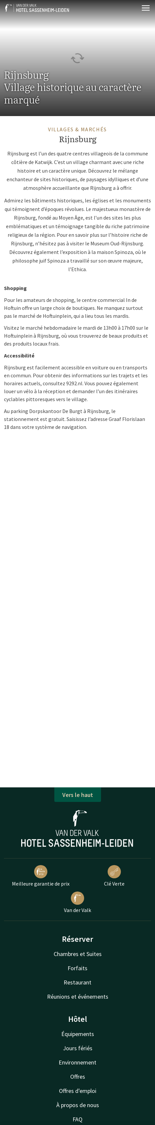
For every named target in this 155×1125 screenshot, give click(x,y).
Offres (77, 1076)
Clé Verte (114, 876)
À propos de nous (77, 1105)
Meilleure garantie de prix (41, 876)
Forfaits (77, 968)
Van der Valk (77, 902)
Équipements (77, 1034)
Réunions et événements (77, 996)
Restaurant (77, 982)
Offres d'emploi (77, 1091)
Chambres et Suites (78, 954)
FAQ (77, 1119)
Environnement (77, 1062)
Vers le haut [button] (77, 795)
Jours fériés (77, 1048)
